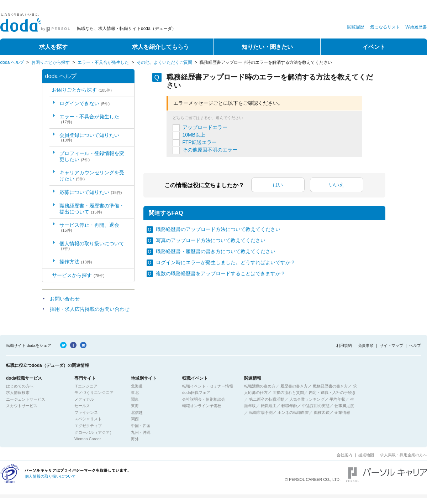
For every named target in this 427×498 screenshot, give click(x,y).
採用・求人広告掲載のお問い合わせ (90, 309)
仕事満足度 (344, 406)
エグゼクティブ (88, 425)
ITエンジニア (85, 386)
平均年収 (337, 399)
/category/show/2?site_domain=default (47, 275)
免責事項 (366, 345)
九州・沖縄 (141, 432)
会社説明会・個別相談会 (203, 399)
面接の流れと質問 (288, 392)
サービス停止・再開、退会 (89, 227)
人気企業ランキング (307, 399)
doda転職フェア (196, 392)
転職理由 (268, 406)
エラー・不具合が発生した (103, 62)
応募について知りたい (90, 192)
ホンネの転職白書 (293, 412)
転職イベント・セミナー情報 (207, 386)
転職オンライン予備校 (201, 406)
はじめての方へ (19, 386)
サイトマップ (391, 345)
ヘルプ (415, 345)
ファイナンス (86, 412)
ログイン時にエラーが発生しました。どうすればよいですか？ (225, 262)
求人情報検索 (18, 392)
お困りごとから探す (50, 62)
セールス (82, 406)
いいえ (336, 185)
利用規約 (344, 345)
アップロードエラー (205, 127)
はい (278, 185)
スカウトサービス (21, 406)
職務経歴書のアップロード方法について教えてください (218, 229)
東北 (135, 392)
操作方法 (75, 262)
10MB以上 (194, 135)
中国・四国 (141, 425)
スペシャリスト (88, 419)
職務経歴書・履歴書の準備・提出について (91, 209)
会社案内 (344, 455)
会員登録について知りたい (89, 137)
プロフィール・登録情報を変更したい (91, 156)
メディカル (84, 399)
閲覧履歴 (355, 27)
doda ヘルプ (12, 62)
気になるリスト (385, 27)
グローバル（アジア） (94, 432)
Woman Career (87, 439)
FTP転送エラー (200, 142)
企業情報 (342, 412)
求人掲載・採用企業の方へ (403, 455)
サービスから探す (78, 275)
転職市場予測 (261, 412)
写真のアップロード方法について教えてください (210, 240)
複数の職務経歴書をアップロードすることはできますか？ (220, 273)
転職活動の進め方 (259, 386)
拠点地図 (366, 455)
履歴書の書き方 (294, 386)
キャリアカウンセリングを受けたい (91, 175)
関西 (135, 419)
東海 (135, 406)
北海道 (137, 386)
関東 (135, 399)
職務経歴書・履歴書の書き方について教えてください (215, 251)
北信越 (137, 412)
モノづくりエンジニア (94, 392)
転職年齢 (289, 406)
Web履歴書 (416, 27)
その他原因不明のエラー (210, 150)
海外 (135, 439)
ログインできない (84, 103)
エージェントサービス (25, 399)
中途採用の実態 (316, 406)
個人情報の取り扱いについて (91, 246)
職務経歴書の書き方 (330, 386)
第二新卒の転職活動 (266, 399)
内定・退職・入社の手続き (332, 392)
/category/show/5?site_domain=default (47, 90)
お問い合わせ (65, 299)
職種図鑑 (322, 412)
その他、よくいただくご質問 (164, 62)
